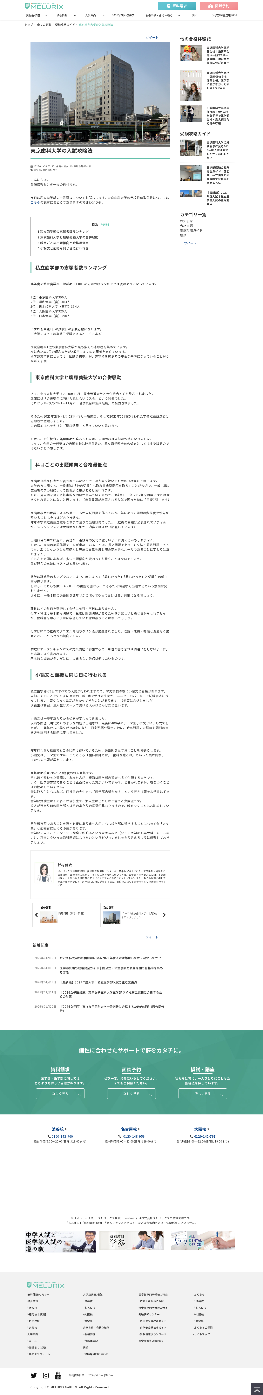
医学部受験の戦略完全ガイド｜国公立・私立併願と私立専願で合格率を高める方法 (111, 970)
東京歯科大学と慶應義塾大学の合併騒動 (69, 237)
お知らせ (186, 221)
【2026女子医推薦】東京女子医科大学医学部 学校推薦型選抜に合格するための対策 (111, 994)
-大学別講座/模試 (92, 1294)
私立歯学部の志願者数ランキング (64, 231)
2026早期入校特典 (123, 15)
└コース (32, 1341)
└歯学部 (87, 1321)
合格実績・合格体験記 (158, 15)
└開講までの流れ (37, 1347)
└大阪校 (32, 1327)
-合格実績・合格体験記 (96, 1327)
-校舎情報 (32, 1301)
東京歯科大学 (50, 169)
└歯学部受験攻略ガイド (152, 1327)
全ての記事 (44, 24)
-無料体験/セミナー (38, 1294)
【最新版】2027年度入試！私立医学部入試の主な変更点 (98, 982)
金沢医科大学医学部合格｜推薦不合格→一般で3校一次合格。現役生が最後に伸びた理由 (218, 55)
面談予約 (222, 5)
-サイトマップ (201, 1334)
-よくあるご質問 (203, 1327)
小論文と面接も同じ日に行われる (64, 248)
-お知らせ (199, 1294)
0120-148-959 (134, 1136)
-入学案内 (32, 1334)
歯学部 (37, 169)
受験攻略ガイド (65, 24)
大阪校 (200, 1129)
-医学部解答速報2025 (150, 1341)
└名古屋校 (33, 1321)
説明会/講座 (33, 15)
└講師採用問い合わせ (95, 1354)
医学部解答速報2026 (224, 15)
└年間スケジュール (38, 1354)
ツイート (152, 37)
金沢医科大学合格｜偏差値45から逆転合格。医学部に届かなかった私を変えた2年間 (218, 80)
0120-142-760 (62, 1136)
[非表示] (104, 224)
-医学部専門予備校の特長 (153, 1294)
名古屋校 (129, 1129)
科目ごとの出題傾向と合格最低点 (64, 242)
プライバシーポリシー (100, 1375)
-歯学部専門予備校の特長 (153, 1308)
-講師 (85, 1347)
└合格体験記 (90, 1341)
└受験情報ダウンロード (152, 1334)
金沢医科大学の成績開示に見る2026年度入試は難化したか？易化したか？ (110, 958)
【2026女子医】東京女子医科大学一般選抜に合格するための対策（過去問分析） (112, 1008)
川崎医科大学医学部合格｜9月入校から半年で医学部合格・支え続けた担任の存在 (218, 115)
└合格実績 (88, 1334)
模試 (183, 235)
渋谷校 (58, 1129)
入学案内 (90, 15)
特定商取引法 (76, 1375)
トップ (29, 24)
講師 (194, 15)
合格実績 (186, 225)
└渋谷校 (32, 1308)
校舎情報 (62, 15)
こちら (35, 202)
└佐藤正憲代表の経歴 (151, 1301)
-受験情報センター (149, 1314)
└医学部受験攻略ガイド (152, 1321)
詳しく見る (60, 1093)
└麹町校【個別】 (37, 1314)
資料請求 (179, 5)
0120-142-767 (205, 1136)
